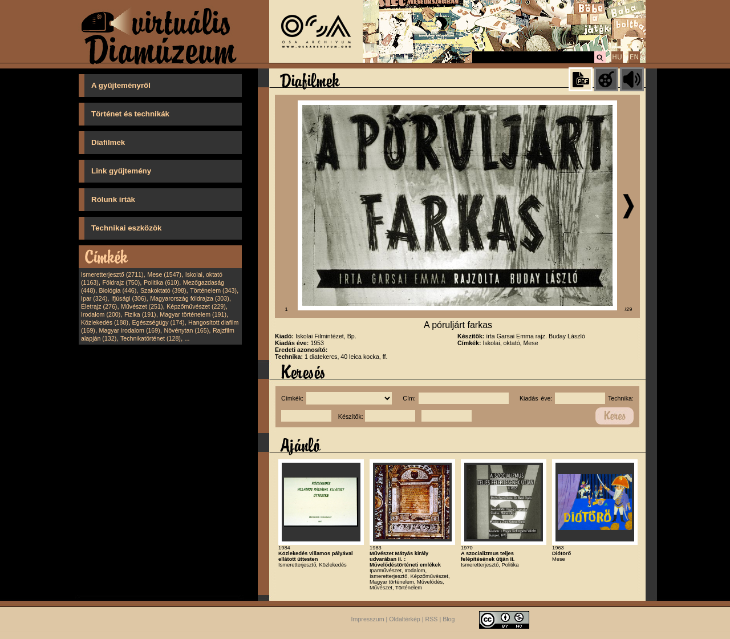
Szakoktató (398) (163, 290)
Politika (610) (161, 282)
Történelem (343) (213, 290)
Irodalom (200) (100, 314)
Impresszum (367, 619)
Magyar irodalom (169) (129, 330)
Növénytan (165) (186, 330)
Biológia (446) (118, 290)
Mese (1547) (164, 274)
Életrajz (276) (99, 306)
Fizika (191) (140, 314)
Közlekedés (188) (104, 322)
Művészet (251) (142, 306)
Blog (449, 619)
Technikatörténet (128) (150, 338)
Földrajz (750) (121, 282)
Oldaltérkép (404, 619)
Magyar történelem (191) (193, 314)
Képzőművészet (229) (196, 306)
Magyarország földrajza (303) (189, 298)
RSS (431, 619)
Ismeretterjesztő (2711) (112, 274)
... (187, 338)
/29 (628, 309)
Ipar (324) (94, 298)
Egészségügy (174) (158, 322)
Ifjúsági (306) (129, 298)
